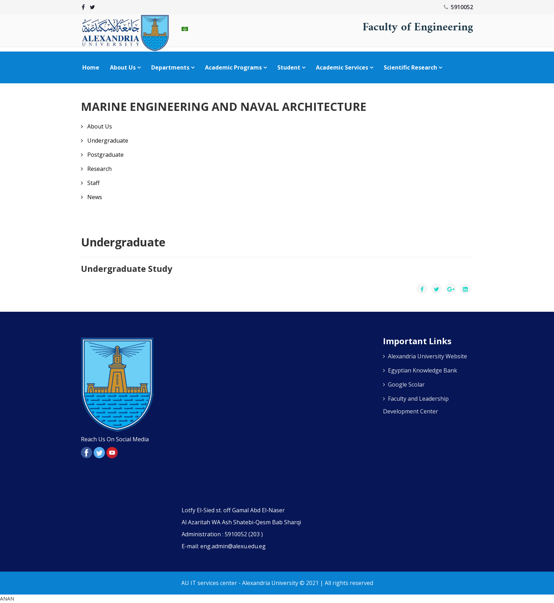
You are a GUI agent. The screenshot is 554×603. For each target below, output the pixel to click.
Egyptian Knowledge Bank (422, 370)
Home (90, 67)
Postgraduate (105, 155)
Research (99, 169)
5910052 (462, 7)
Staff (93, 183)
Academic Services (342, 67)
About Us (123, 67)
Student (288, 67)
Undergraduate (107, 140)
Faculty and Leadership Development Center (416, 405)
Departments (170, 67)
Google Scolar (406, 384)
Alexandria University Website (427, 356)
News (94, 197)
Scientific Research (410, 67)
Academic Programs (233, 67)
